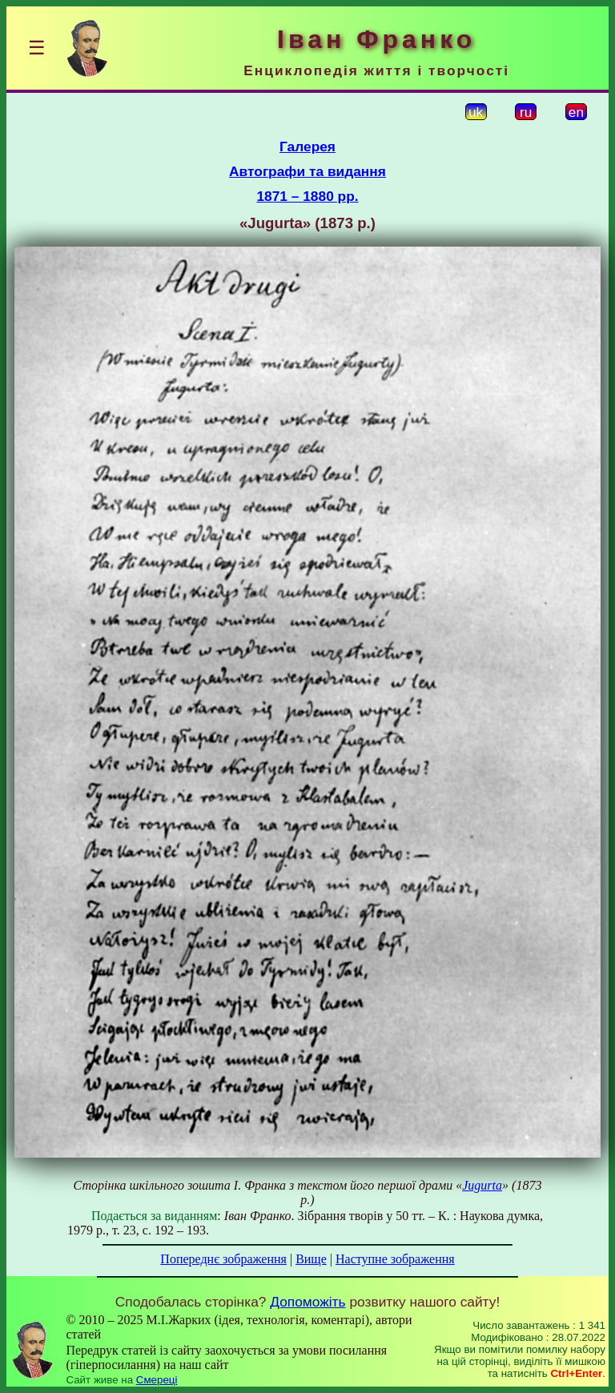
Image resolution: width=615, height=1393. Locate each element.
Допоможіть (307, 1302)
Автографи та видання (307, 171)
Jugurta (482, 1185)
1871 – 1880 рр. (307, 196)
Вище (311, 1259)
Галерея (307, 146)
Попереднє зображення (223, 1259)
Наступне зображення (395, 1259)
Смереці (157, 1380)
